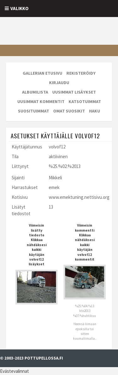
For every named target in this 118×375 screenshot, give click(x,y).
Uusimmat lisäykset (74, 92)
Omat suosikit (69, 111)
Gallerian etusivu (42, 73)
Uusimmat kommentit (41, 101)
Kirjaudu (59, 82)
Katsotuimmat (85, 101)
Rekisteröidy (81, 73)
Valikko (19, 8)
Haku (94, 111)
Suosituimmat (33, 111)
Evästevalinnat (14, 371)
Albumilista (35, 92)
